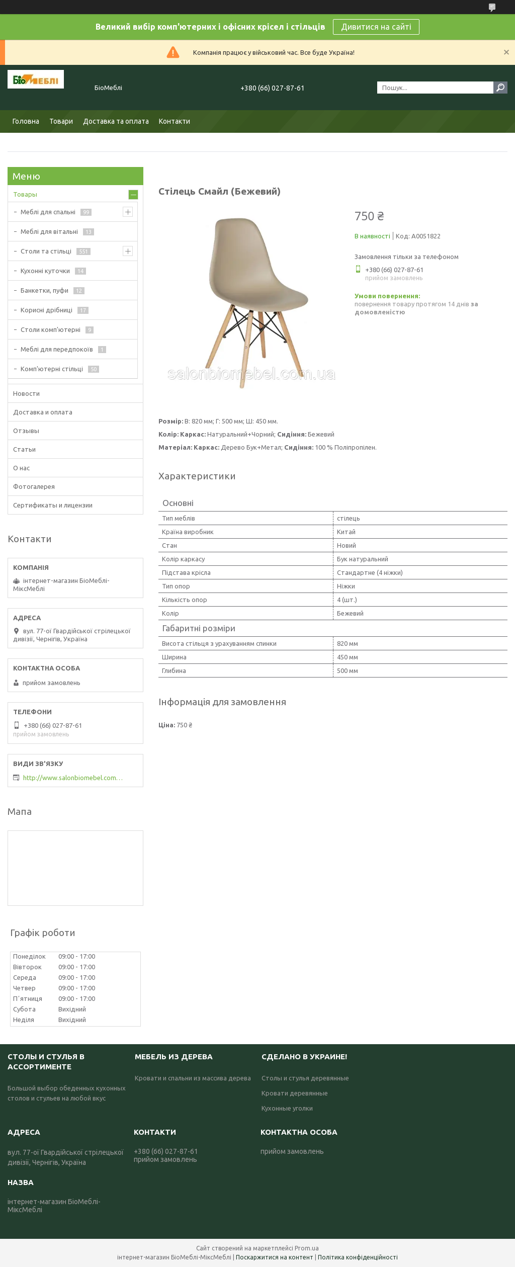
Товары (25, 194)
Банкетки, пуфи (44, 290)
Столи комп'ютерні (50, 329)
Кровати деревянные (295, 1092)
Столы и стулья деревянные (305, 1077)
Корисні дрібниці (46, 309)
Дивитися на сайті (376, 26)
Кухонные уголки (287, 1108)
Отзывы (26, 430)
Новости (26, 393)
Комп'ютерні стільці (52, 368)
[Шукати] (500, 87)
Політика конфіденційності (358, 1257)
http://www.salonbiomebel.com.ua (73, 777)
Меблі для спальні (48, 211)
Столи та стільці (46, 251)
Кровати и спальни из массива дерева (193, 1077)
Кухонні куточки (45, 270)
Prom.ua (307, 1248)
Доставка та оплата (116, 121)
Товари (61, 121)
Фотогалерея (34, 486)
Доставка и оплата (42, 411)
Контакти (174, 121)
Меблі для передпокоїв (57, 349)
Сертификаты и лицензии (53, 505)
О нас (21, 467)
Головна (26, 121)
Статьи (24, 449)
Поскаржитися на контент (274, 1257)
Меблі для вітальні (49, 231)
